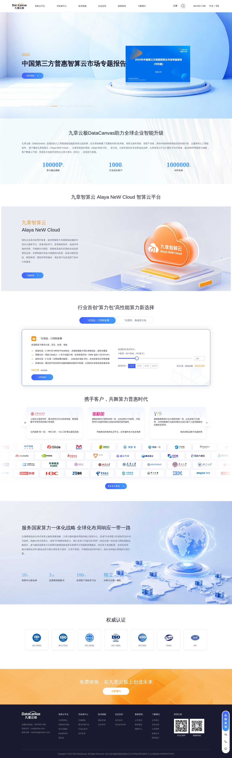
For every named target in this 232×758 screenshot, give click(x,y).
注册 (175, 6)
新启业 (61, 738)
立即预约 (116, 705)
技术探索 (82, 6)
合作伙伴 (118, 720)
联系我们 (155, 738)
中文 (211, 6)
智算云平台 (40, 6)
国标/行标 (102, 720)
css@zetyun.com (38, 729)
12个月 (154, 417)
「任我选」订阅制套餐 (97, 336)
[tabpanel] (116, 65)
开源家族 (82, 720)
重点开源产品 (83, 725)
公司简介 (155, 720)
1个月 (132, 417)
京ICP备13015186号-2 (140, 754)
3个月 (139, 417)
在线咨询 (225, 721)
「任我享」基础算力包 (134, 336)
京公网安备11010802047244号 (161, 754)
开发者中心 (62, 6)
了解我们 (142, 6)
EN (217, 6)
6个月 (147, 417)
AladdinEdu (63, 733)
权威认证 (155, 733)
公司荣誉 (155, 729)
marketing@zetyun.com (40, 732)
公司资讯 (138, 720)
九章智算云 (63, 720)
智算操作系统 (64, 725)
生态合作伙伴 (120, 725)
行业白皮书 (82, 729)
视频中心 (138, 729)
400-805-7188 (199, 6)
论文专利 (101, 725)
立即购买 (42, 428)
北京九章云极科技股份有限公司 (117, 754)
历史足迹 (155, 725)
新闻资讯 (122, 6)
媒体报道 (138, 725)
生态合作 (102, 6)
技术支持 (82, 733)
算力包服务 (63, 729)
